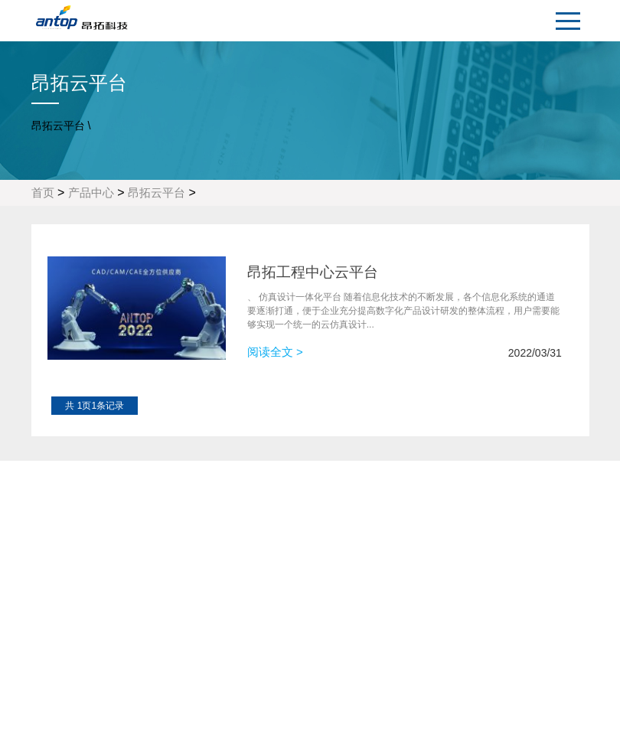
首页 (42, 192)
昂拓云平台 (156, 192)
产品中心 (91, 192)
